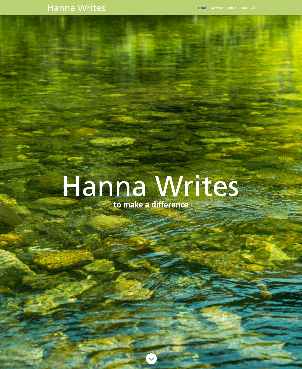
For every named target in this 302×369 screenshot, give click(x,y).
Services (217, 7)
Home (202, 7)
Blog (244, 7)
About (232, 7)
